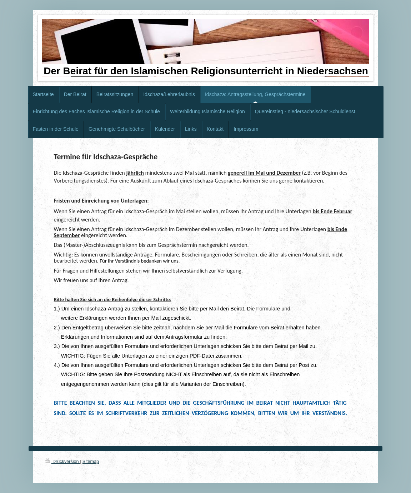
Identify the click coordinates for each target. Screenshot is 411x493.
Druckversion (62, 461)
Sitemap (90, 461)
